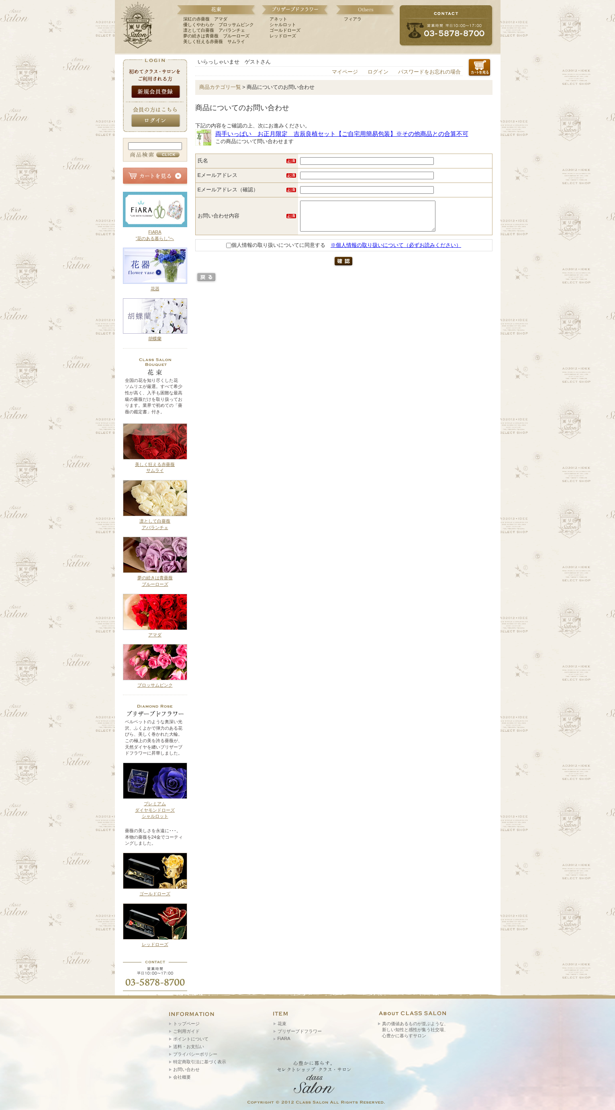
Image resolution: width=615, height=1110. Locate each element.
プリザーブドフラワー (300, 1031)
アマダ (154, 634)
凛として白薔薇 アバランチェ (214, 30)
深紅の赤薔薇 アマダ (205, 18)
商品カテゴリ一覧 (220, 87)
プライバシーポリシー (195, 1054)
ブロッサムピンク (155, 685)
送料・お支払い (188, 1046)
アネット (278, 18)
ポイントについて (190, 1038)
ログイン (378, 72)
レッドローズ (283, 35)
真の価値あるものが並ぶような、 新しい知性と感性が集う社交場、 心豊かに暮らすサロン (415, 1029)
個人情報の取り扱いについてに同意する (275, 251)
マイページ (345, 72)
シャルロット (283, 24)
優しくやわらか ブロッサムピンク (218, 24)
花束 (282, 1023)
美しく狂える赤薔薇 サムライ (214, 41)
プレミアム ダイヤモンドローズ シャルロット (155, 810)
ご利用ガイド (186, 1031)
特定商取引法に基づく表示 (199, 1061)
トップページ (186, 1023)
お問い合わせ (186, 1069)
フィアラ (353, 18)
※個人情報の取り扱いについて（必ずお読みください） (396, 251)
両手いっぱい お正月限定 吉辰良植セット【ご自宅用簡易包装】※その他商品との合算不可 (341, 133)
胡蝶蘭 (154, 338)
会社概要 (182, 1077)
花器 (155, 288)
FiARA (284, 1038)
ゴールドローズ (285, 30)
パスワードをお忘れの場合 (429, 72)
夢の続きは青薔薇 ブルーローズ (216, 35)
